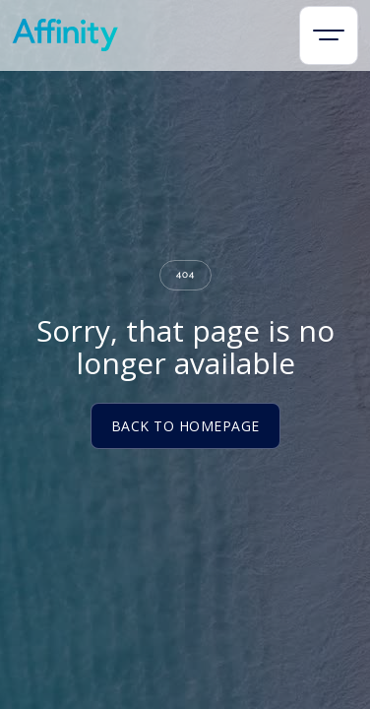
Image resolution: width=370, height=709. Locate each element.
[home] (65, 35)
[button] (328, 35)
